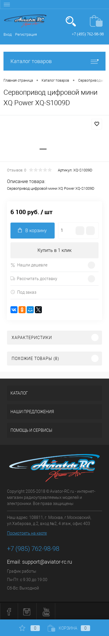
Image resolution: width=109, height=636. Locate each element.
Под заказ (23, 292)
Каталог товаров (54, 61)
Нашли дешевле (28, 265)
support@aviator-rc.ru (47, 562)
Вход (7, 34)
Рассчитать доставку (33, 278)
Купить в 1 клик (54, 250)
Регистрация (26, 34)
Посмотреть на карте (27, 533)
